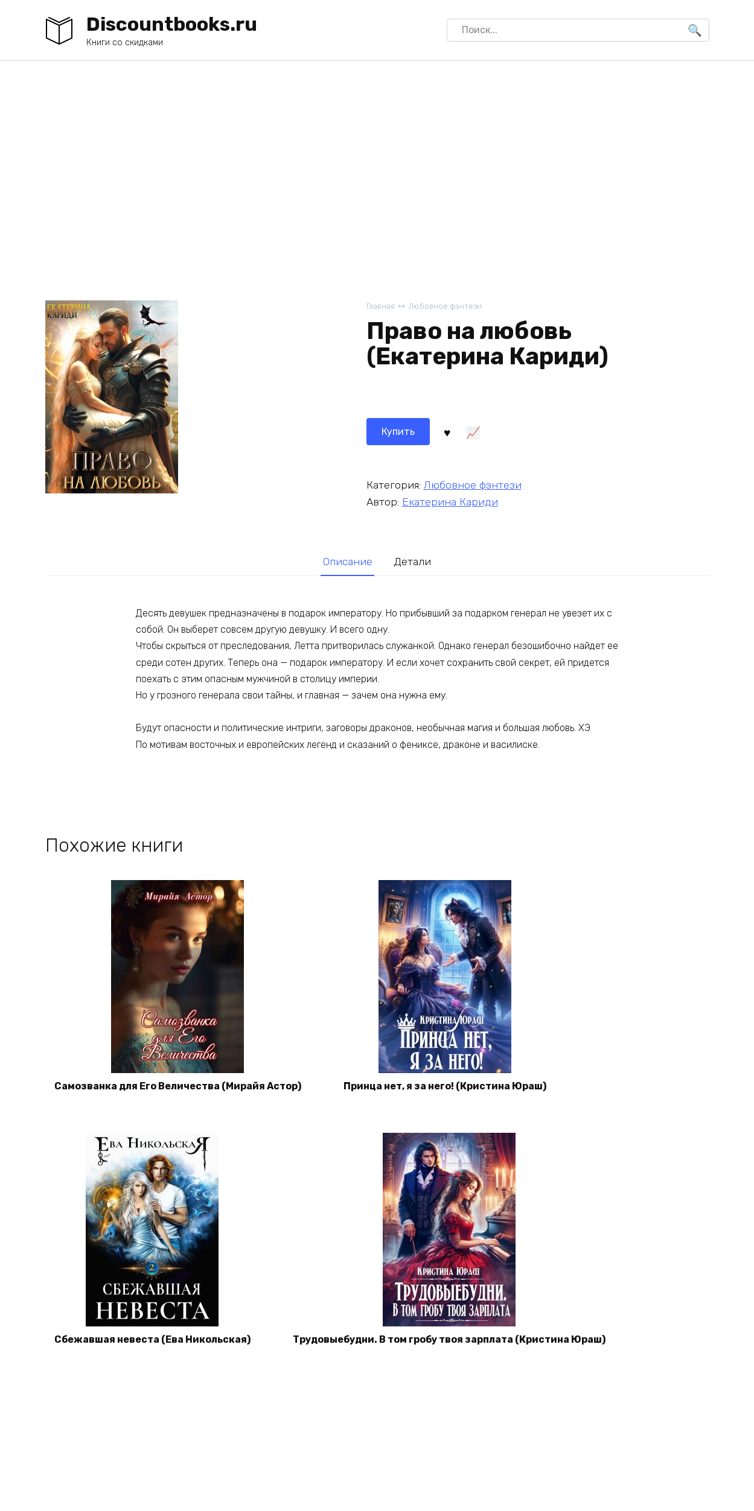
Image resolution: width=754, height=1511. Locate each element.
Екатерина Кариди (450, 502)
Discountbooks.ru (171, 24)
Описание (347, 562)
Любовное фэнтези (445, 306)
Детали (412, 562)
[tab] (347, 562)
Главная (380, 306)
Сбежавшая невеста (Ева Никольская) (152, 1339)
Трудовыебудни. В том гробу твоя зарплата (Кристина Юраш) (449, 1339)
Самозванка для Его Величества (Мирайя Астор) (177, 1086)
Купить (398, 431)
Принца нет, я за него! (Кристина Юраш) (444, 1086)
